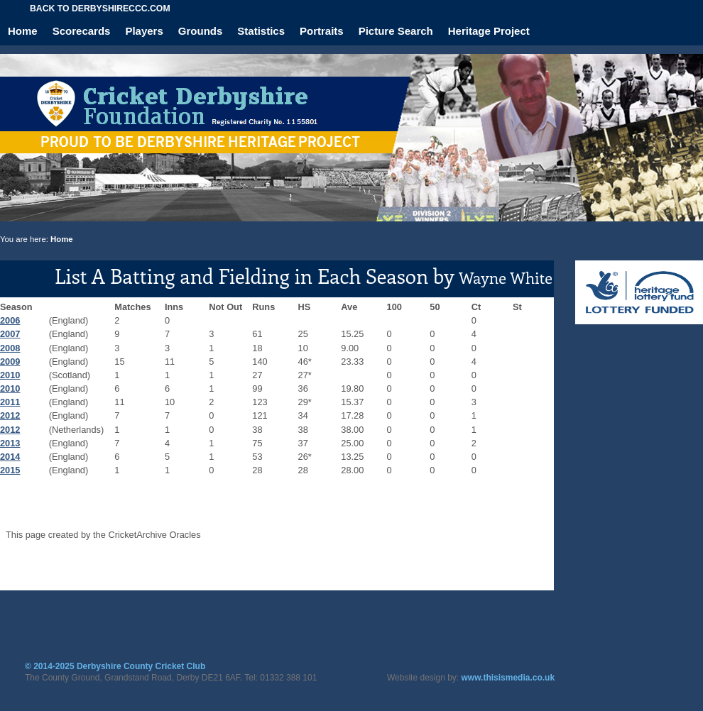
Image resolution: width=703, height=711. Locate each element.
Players (144, 31)
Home (23, 31)
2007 (10, 334)
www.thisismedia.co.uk (508, 678)
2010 (10, 375)
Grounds (200, 31)
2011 (10, 402)
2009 (10, 361)
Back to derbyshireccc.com (100, 8)
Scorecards (82, 31)
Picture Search (396, 31)
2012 (10, 415)
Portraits (322, 31)
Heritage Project (489, 31)
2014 (10, 456)
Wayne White (505, 277)
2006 (10, 320)
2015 (10, 470)
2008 (10, 348)
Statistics (261, 31)
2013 (10, 443)
